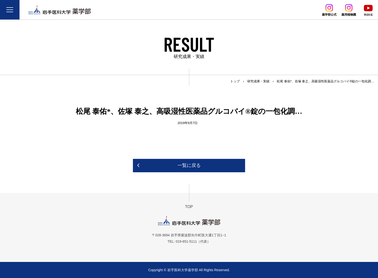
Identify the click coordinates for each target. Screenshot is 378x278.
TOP (189, 207)
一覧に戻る (189, 165)
